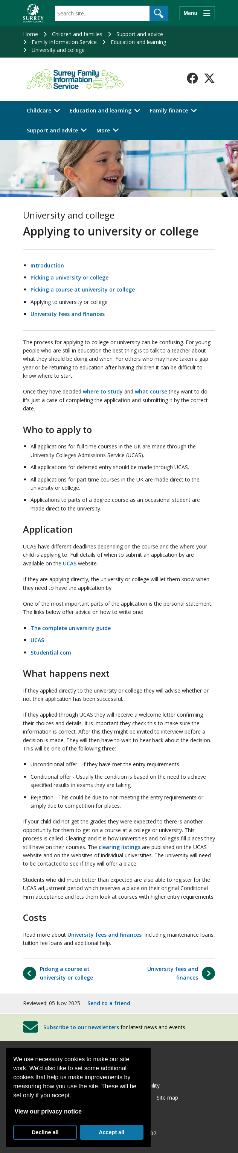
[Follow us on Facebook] (192, 78)
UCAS (69, 563)
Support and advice (139, 34)
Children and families (77, 34)
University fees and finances (68, 313)
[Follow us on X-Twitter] (209, 78)
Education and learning (138, 42)
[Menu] (197, 13)
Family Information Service (64, 42)
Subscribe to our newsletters (81, 1026)
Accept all (111, 1132)
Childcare (39, 110)
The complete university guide (71, 628)
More (103, 130)
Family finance (169, 110)
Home (30, 34)
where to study (103, 391)
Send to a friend (108, 1003)
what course (151, 391)
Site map (167, 1097)
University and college (58, 49)
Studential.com (51, 652)
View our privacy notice (47, 1111)
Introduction (47, 265)
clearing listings (119, 847)
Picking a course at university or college (83, 289)
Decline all (45, 1132)
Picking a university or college (69, 277)
